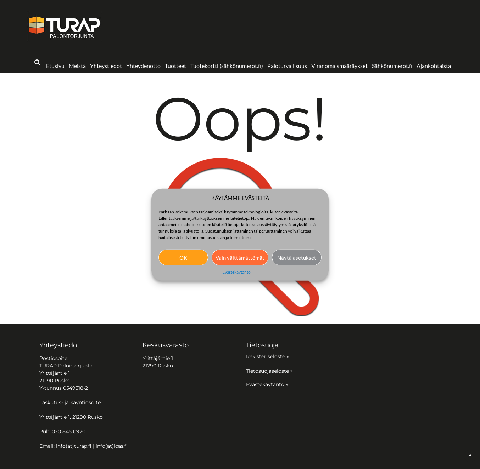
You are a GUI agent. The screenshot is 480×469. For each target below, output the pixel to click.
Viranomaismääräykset (339, 65)
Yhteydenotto (143, 65)
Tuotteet (175, 65)
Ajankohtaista (434, 65)
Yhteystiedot (106, 65)
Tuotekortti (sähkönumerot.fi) (226, 65)
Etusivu (55, 65)
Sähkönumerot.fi (392, 65)
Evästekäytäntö (236, 272)
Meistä (77, 65)
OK (183, 257)
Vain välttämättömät (240, 257)
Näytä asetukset (296, 257)
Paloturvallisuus (287, 65)
